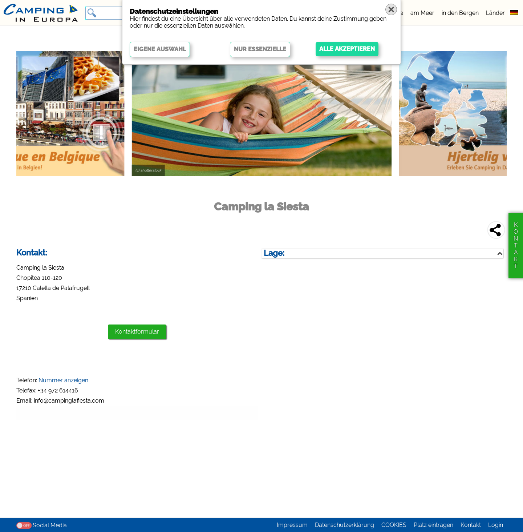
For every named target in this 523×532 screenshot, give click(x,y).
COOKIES (393, 524)
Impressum (292, 524)
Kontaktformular (137, 331)
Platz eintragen (433, 524)
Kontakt (471, 524)
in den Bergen (460, 12)
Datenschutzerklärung (344, 524)
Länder (495, 12)
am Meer (422, 12)
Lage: (274, 253)
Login (495, 524)
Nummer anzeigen (63, 380)
